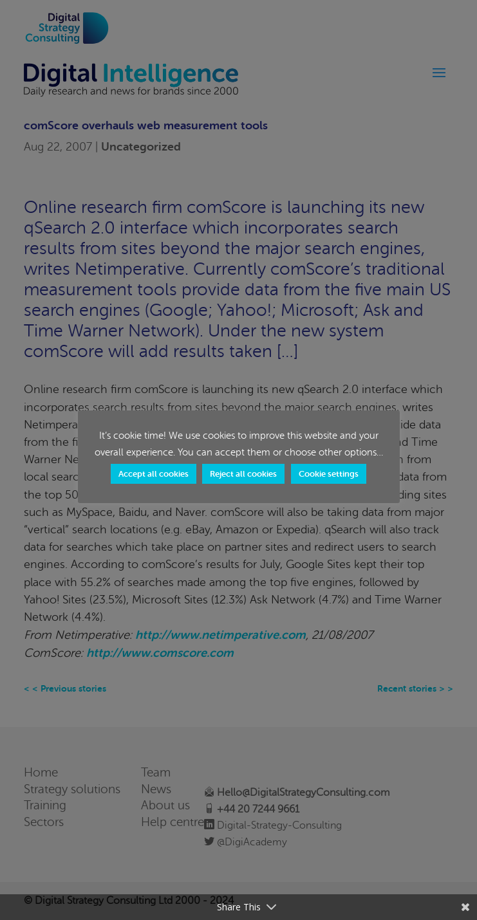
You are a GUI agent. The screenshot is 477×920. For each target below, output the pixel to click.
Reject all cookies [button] (243, 474)
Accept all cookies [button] (153, 474)
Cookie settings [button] (329, 474)
